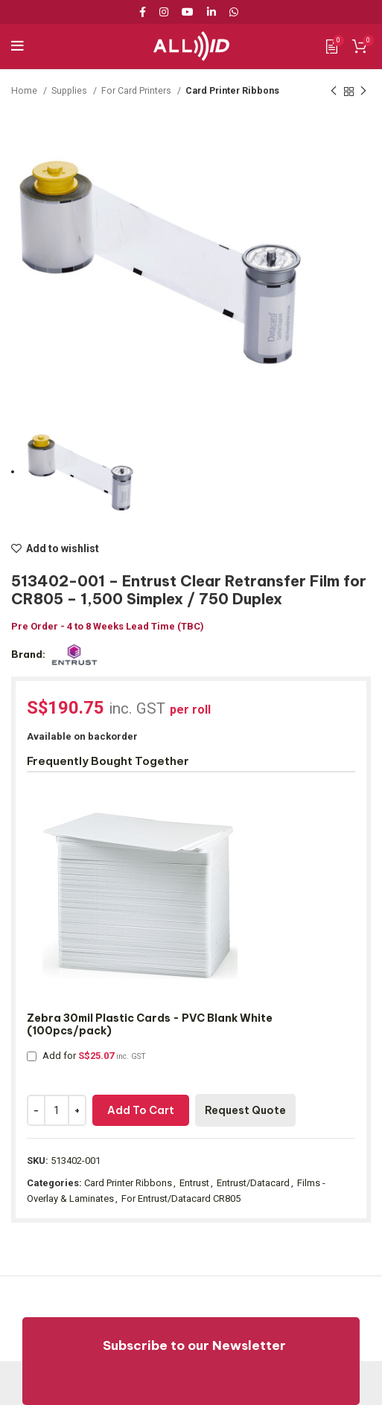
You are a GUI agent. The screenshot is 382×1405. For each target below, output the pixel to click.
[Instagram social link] (164, 12)
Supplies (70, 91)
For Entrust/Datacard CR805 (181, 1198)
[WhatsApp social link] (234, 12)
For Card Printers (137, 91)
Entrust (194, 1182)
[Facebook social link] (145, 12)
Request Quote (245, 1110)
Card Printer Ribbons (232, 91)
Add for (86, 1055)
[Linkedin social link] (211, 12)
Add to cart (140, 1110)
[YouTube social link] (187, 12)
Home (25, 91)
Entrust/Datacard (253, 1182)
